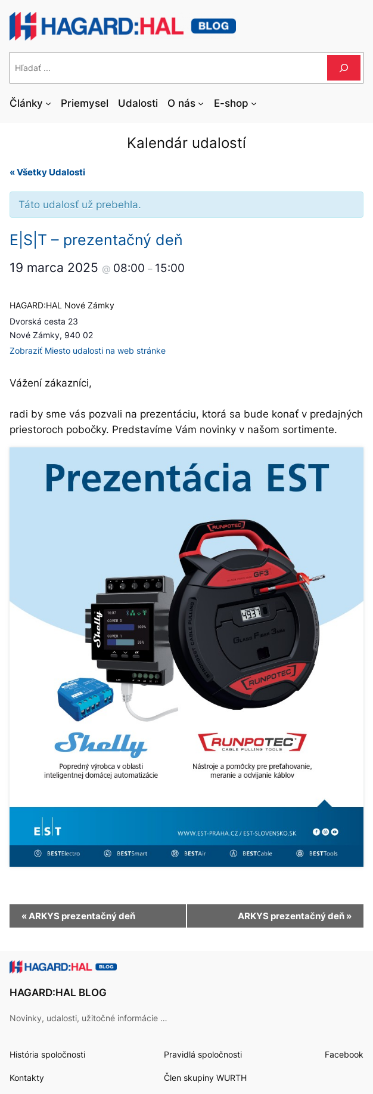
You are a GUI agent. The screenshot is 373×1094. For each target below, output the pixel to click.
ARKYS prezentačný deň (78, 916)
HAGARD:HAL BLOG (58, 993)
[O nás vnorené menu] (201, 103)
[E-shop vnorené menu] (254, 103)
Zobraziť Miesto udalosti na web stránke (88, 350)
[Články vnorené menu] (48, 103)
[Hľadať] (343, 68)
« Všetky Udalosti (47, 172)
